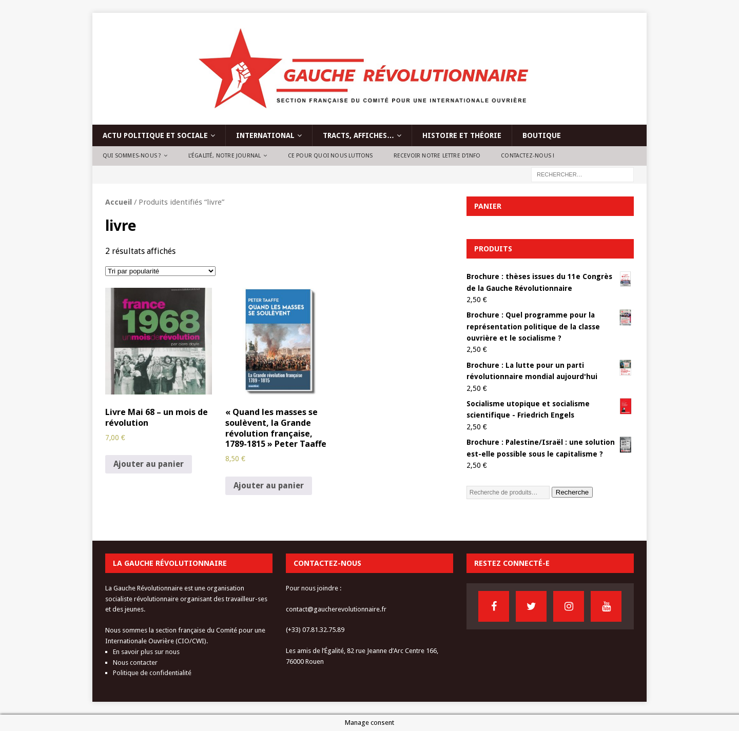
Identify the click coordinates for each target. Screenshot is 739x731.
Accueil (118, 202)
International (265, 135)
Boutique (541, 135)
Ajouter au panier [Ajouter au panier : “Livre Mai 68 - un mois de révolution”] (148, 464)
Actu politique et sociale (155, 135)
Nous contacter (135, 662)
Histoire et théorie (461, 135)
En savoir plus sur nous (146, 652)
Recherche (572, 492)
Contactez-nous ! (527, 155)
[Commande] (160, 271)
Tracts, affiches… (358, 135)
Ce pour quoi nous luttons (330, 155)
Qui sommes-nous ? (132, 155)
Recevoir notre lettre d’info (437, 155)
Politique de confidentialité (152, 673)
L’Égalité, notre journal (224, 155)
